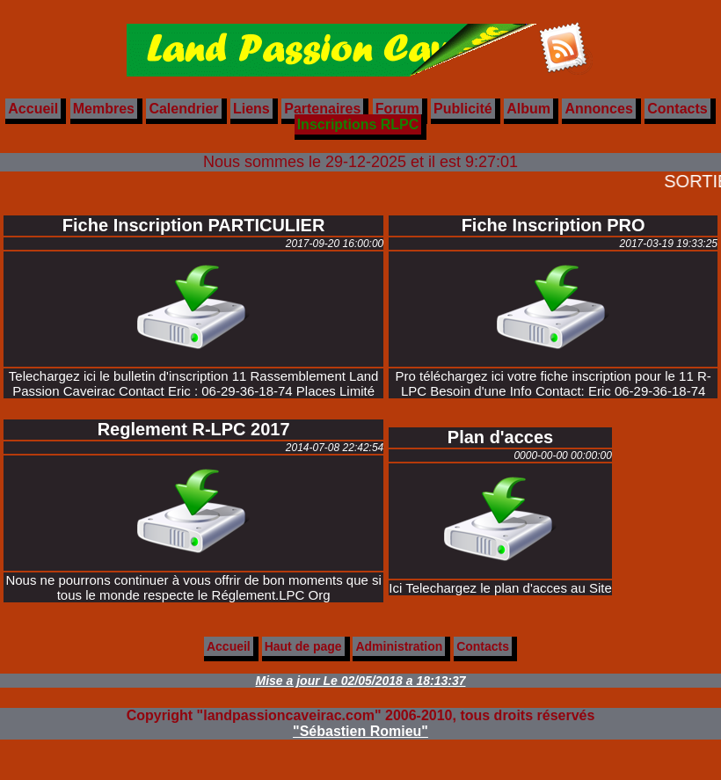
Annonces (598, 108)
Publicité (462, 108)
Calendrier (183, 108)
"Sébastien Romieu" (360, 731)
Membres (104, 108)
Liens (251, 108)
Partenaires (322, 108)
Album (528, 108)
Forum (397, 108)
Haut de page (303, 646)
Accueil (33, 108)
